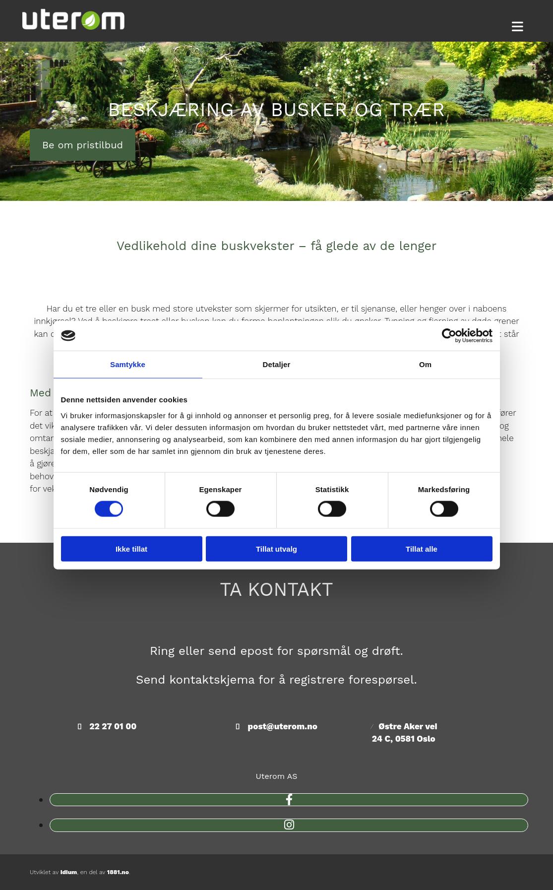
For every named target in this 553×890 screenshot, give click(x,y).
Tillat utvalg (276, 548)
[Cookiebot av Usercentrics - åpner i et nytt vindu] (449, 335)
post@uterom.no (282, 726)
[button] (517, 27)
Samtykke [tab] (127, 364)
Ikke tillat (131, 548)
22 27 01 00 (112, 726)
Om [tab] (425, 364)
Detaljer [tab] (277, 364)
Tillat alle (421, 548)
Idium (69, 872)
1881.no (118, 872)
